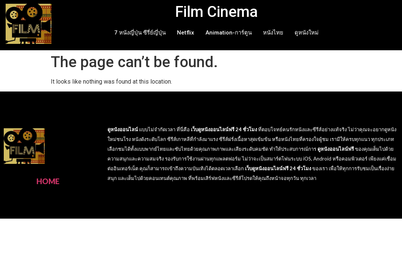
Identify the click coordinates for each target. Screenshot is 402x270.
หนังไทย (273, 32)
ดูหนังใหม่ (307, 32)
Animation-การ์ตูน (229, 32)
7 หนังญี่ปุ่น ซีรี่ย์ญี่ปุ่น (140, 32)
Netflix (185, 32)
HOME (47, 181)
